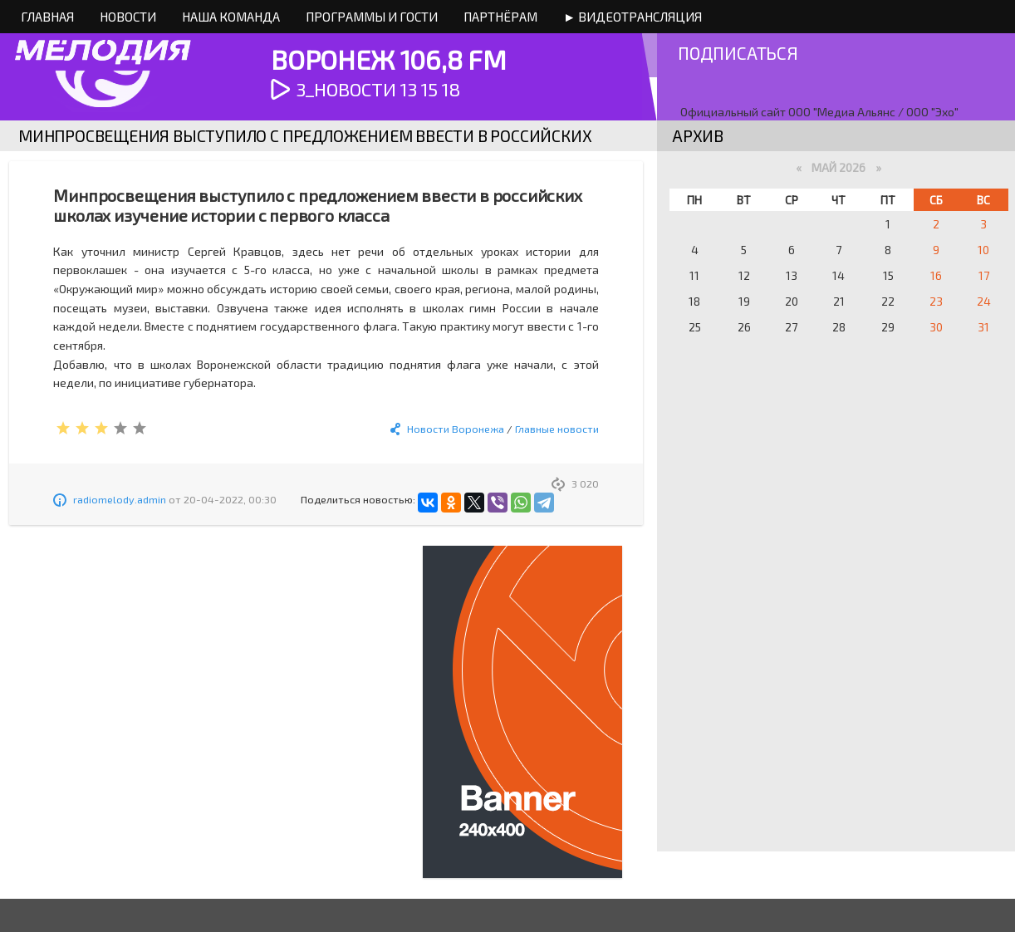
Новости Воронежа (455, 428)
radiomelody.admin (119, 499)
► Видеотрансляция (632, 16)
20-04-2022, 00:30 (230, 499)
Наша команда (231, 16)
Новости (128, 16)
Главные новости (557, 428)
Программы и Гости (372, 16)
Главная (47, 16)
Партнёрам (500, 16)
